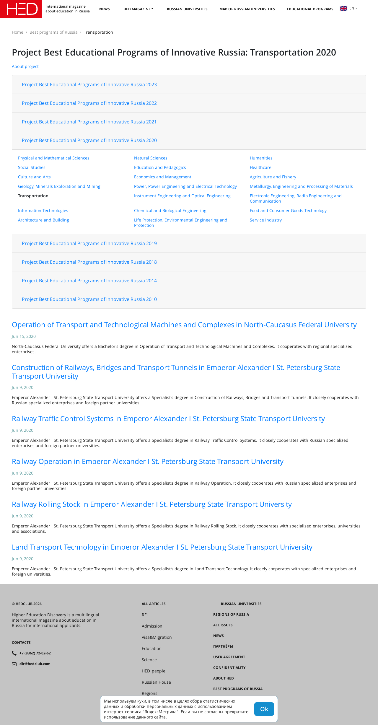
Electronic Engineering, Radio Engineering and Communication (296, 198)
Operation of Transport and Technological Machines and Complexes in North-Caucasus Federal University (184, 324)
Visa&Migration (157, 637)
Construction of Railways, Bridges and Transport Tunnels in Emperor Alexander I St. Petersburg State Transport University (176, 371)
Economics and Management (162, 177)
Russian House (156, 682)
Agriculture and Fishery (273, 177)
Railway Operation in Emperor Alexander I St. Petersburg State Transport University (148, 461)
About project (25, 66)
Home (17, 32)
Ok (264, 709)
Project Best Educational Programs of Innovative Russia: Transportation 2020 (174, 52)
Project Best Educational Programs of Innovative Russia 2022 (89, 103)
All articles (154, 604)
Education (152, 648)
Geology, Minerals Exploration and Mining (59, 186)
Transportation (33, 195)
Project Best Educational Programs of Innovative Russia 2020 (89, 140)
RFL (145, 615)
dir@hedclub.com (34, 664)
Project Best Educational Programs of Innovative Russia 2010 (89, 299)
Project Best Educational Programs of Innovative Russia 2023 (89, 84)
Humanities (261, 158)
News (104, 9)
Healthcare (260, 167)
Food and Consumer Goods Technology (288, 210)
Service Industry (266, 220)
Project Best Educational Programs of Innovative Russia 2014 (89, 280)
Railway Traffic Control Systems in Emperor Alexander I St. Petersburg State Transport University (168, 418)
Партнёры (223, 646)
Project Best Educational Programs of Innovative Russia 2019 (89, 243)
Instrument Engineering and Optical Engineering (182, 195)
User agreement (229, 657)
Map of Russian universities (247, 9)
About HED (223, 678)
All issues (223, 625)
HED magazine (137, 9)
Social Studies (31, 167)
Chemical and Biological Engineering (170, 210)
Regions (149, 693)
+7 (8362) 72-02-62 (35, 653)
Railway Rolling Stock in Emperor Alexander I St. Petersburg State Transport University (152, 504)
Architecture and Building (43, 220)
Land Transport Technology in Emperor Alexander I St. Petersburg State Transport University (162, 547)
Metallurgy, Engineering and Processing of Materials (301, 186)
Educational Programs (310, 9)
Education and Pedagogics (160, 167)
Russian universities (187, 9)
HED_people (153, 671)
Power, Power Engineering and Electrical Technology (185, 186)
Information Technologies (43, 210)
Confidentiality (229, 667)
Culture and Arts (34, 177)
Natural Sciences (150, 158)
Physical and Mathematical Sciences (53, 158)
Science (149, 659)
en (347, 8)
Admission (152, 626)
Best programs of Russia (54, 32)
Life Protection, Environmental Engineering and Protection (180, 222)
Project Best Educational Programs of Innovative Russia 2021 (89, 121)
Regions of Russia (231, 614)
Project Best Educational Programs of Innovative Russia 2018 (89, 262)
